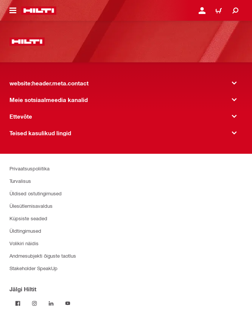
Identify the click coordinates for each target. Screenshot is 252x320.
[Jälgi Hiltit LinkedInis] (51, 303)
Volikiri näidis (24, 243)
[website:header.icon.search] (235, 10)
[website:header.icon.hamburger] (13, 10)
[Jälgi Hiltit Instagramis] (34, 303)
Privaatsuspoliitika (29, 168)
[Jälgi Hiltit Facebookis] (17, 303)
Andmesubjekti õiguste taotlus (42, 255)
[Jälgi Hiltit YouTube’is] (67, 303)
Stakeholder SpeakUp (33, 268)
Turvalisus (20, 181)
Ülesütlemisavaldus (31, 206)
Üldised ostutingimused (35, 193)
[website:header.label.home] (38, 10)
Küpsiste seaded (28, 218)
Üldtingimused (25, 230)
